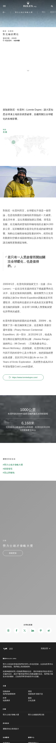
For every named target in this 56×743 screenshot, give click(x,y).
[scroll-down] (28, 69)
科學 (15, 699)
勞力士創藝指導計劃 (36, 715)
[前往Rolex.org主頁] (28, 4)
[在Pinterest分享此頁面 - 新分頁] (41, 630)
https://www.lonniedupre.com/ (23, 377)
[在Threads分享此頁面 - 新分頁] (8, 630)
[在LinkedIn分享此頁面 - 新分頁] (33, 630)
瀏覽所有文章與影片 (11, 729)
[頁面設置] (45, 648)
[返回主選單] (4, 12)
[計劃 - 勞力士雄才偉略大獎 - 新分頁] (13, 553)
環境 (40, 692)
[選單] (4, 6)
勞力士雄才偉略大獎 (11, 715)
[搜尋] (51, 6)
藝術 (40, 699)
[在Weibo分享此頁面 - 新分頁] (49, 630)
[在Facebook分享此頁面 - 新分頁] (16, 630)
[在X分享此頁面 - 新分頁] (24, 630)
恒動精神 (15, 692)
